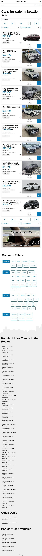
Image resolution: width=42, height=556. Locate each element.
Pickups (32, 261)
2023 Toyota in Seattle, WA (8, 376)
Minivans (13, 265)
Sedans (18, 261)
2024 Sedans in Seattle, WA (8, 380)
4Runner (22, 295)
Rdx (26, 299)
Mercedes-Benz (15, 284)
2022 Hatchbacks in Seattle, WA (9, 465)
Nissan (34, 276)
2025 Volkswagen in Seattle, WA (9, 425)
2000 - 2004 (29, 318)
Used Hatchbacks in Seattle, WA (9, 543)
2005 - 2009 (21, 318)
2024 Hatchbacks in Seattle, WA (9, 400)
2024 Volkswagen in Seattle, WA (9, 433)
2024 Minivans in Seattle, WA (8, 494)
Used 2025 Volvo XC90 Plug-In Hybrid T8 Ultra (11, 33)
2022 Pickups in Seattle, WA (8, 482)
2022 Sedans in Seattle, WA (8, 445)
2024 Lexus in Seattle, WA (7, 437)
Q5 (29, 308)
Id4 (33, 295)
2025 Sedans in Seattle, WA (8, 392)
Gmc (35, 284)
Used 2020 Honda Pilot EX (11, 108)
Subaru (24, 272)
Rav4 (13, 295)
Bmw (13, 280)
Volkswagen (31, 272)
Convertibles (33, 265)
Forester (20, 299)
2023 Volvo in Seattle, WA (7, 388)
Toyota (13, 272)
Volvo (13, 276)
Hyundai (28, 280)
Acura (23, 276)
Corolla (36, 299)
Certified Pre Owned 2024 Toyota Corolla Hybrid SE (10, 71)
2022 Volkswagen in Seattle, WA (9, 490)
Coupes (19, 265)
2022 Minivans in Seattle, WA (8, 506)
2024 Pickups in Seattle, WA (8, 449)
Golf (33, 308)
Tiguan (24, 308)
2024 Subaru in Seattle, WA (8, 441)
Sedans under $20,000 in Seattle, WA (10, 523)
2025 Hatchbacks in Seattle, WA (9, 457)
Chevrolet (18, 289)
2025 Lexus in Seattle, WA (7, 421)
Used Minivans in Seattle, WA (8, 551)
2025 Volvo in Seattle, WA (7, 408)
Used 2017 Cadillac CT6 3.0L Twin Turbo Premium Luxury (12, 146)
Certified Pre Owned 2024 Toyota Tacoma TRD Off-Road (10, 127)
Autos (2, 5)
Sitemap (21, 555)
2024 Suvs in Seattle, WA (7, 351)
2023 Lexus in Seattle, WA (7, 384)
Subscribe (39, 4)
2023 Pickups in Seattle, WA (8, 461)
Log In (35, 4)
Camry (28, 295)
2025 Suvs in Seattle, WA (7, 355)
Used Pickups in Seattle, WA (8, 547)
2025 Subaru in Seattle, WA (8, 404)
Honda (28, 276)
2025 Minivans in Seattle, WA (8, 498)
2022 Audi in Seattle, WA (7, 470)
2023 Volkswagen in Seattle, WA (9, 396)
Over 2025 (21, 314)
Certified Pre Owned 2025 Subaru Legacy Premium (10, 90)
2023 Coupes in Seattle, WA (8, 502)
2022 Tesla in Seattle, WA (7, 486)
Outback (18, 308)
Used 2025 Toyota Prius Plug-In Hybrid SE (11, 182)
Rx (17, 295)
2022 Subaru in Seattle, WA (8, 474)
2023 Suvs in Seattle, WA (7, 347)
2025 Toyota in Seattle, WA (8, 364)
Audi (18, 276)
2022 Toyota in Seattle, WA (8, 429)
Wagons (26, 265)
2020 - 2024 (14, 314)
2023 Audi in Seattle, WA (7, 417)
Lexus (19, 272)
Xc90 (31, 299)
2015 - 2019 (29, 314)
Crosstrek (14, 299)
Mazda (34, 280)
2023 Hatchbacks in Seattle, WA (9, 453)
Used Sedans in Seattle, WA (8, 539)
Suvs (13, 261)
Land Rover (23, 284)
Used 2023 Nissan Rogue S (9, 52)
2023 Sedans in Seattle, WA (8, 372)
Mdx (12, 308)
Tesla (30, 284)
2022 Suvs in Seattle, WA (7, 368)
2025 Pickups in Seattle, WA (8, 478)
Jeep (18, 280)
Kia (12, 289)
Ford (23, 280)
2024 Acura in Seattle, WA (7, 412)
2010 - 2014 (14, 318)
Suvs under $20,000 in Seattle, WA (9, 518)
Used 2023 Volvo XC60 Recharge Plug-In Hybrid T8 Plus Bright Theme (12, 202)
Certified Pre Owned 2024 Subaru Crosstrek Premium (11, 164)
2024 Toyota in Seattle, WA (8, 360)
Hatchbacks (25, 261)
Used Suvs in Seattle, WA (7, 535)
